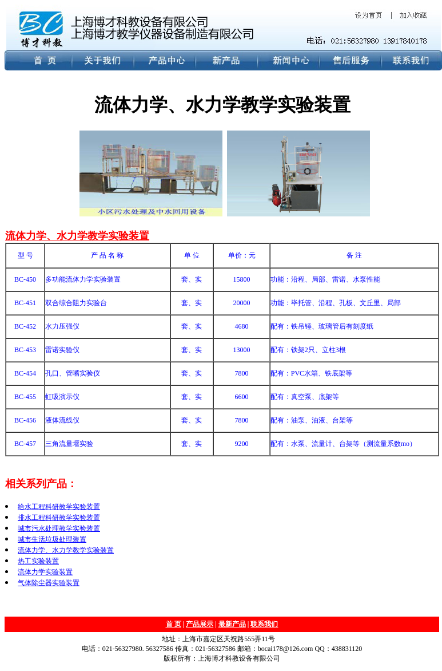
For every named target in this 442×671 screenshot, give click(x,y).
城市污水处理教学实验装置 (59, 528)
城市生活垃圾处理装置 (52, 539)
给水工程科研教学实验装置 (59, 507)
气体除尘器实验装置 (48, 583)
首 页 (173, 624)
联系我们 (264, 624)
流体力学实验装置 (45, 572)
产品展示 (199, 624)
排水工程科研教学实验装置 (59, 518)
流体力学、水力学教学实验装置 (77, 236)
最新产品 (232, 624)
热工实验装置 (38, 561)
